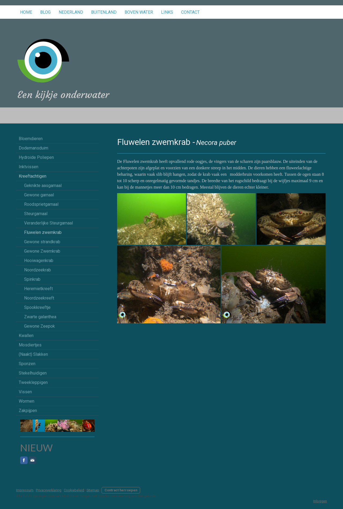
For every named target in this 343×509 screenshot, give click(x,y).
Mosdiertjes (30, 344)
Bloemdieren (31, 138)
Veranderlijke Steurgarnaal (48, 223)
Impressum (24, 490)
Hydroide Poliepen (36, 157)
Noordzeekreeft (39, 298)
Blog (45, 12)
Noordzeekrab (37, 269)
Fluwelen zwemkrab (43, 232)
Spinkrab (32, 279)
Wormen (26, 401)
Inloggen (320, 501)
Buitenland (104, 12)
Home (26, 12)
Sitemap (93, 490)
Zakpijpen (28, 410)
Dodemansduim (33, 148)
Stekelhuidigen (33, 373)
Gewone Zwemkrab (42, 251)
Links (167, 12)
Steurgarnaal (35, 213)
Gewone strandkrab (42, 241)
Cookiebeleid (74, 490)
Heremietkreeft (38, 288)
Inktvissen (28, 166)
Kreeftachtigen (32, 176)
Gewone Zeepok (39, 326)
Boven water (139, 12)
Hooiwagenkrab (38, 260)
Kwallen (26, 335)
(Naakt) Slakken (33, 354)
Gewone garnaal (39, 194)
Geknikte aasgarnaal (43, 185)
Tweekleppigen (33, 382)
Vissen (25, 391)
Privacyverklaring (48, 490)
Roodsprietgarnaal (41, 204)
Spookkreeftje (37, 307)
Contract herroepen (121, 490)
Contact (190, 12)
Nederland (71, 12)
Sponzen (27, 363)
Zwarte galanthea (40, 316)
